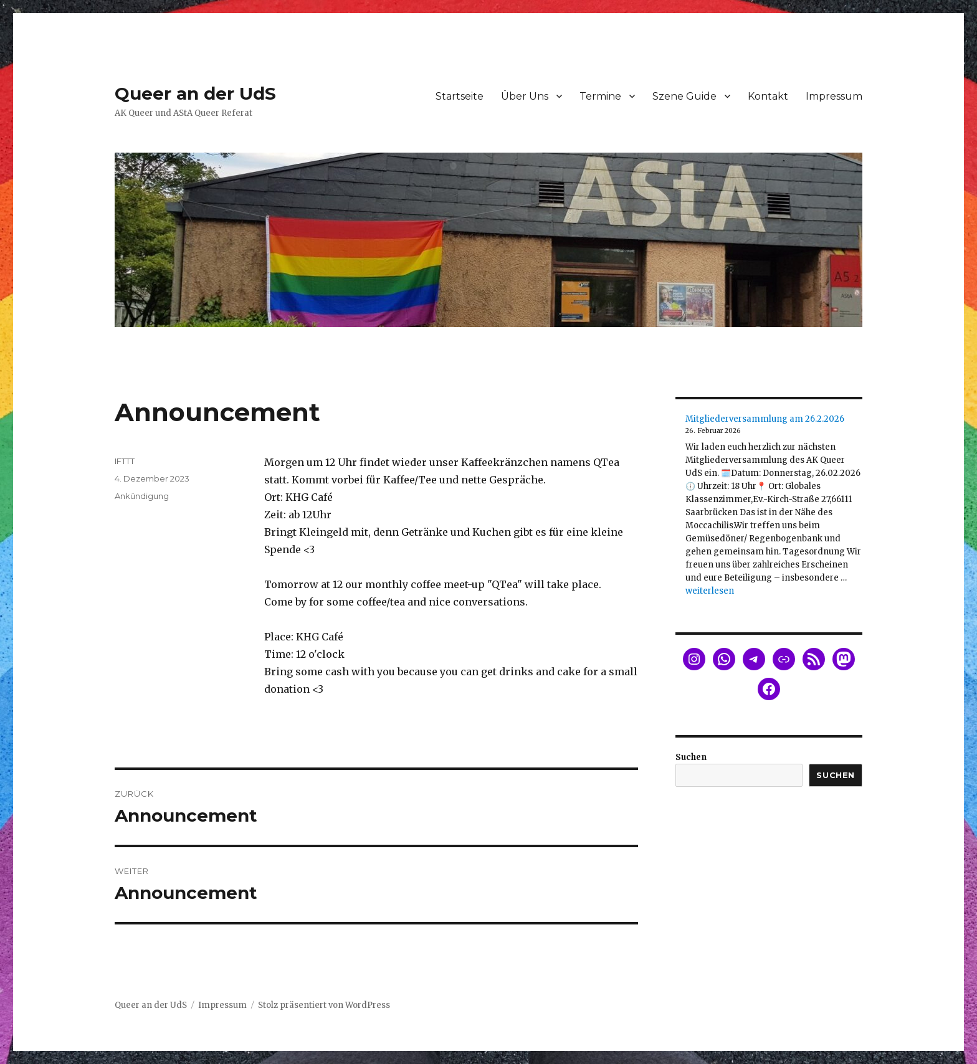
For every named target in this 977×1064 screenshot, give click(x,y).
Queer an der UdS (195, 93)
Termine (600, 96)
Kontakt (768, 96)
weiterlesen (709, 591)
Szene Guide (684, 96)
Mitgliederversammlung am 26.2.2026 (764, 419)
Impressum (834, 96)
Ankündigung (142, 496)
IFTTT (125, 461)
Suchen (691, 757)
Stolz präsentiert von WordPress (324, 1005)
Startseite (460, 96)
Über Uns (524, 96)
